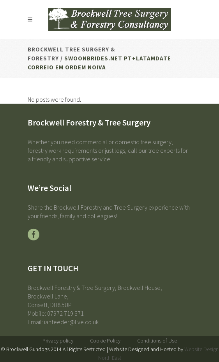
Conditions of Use (157, 340)
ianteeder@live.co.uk (71, 322)
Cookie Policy (105, 340)
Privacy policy (57, 340)
